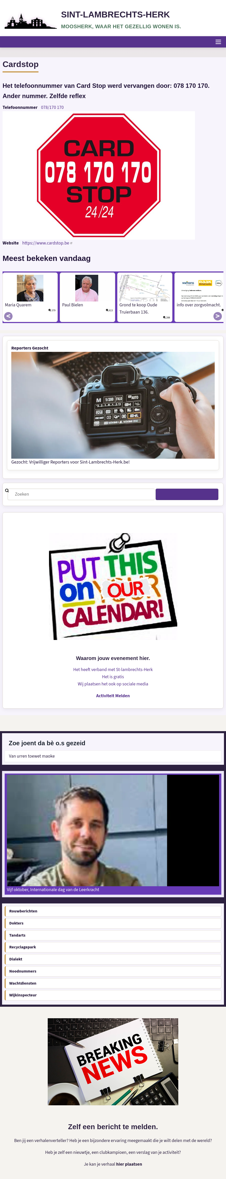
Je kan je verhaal (99, 1164)
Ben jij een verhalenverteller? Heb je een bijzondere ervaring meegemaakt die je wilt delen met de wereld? (113, 1140)
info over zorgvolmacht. (199, 304)
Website (11, 243)
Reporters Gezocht (30, 348)
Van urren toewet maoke (32, 756)
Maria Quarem (18, 304)
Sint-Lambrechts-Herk (117, 15)
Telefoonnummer (20, 107)
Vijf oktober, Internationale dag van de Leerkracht (54, 889)
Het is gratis (113, 676)
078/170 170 (52, 107)
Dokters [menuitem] (16, 923)
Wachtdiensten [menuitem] (22, 983)
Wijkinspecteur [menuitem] (23, 995)
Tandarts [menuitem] (17, 935)
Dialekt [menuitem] (15, 959)
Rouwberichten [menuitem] (23, 911)
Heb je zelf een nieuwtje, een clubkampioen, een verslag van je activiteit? (112, 1152)
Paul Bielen (73, 304)
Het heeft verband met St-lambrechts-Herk (113, 669)
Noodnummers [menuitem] (22, 971)
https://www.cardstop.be (48, 243)
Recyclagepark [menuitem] (22, 947)
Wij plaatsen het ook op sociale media (113, 684)
